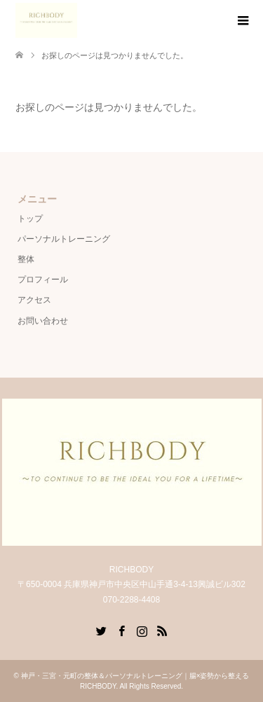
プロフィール (43, 279)
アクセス (34, 300)
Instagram (141, 630)
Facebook (121, 630)
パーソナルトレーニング (64, 239)
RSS (162, 630)
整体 (26, 259)
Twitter (101, 630)
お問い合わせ (43, 321)
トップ (30, 218)
